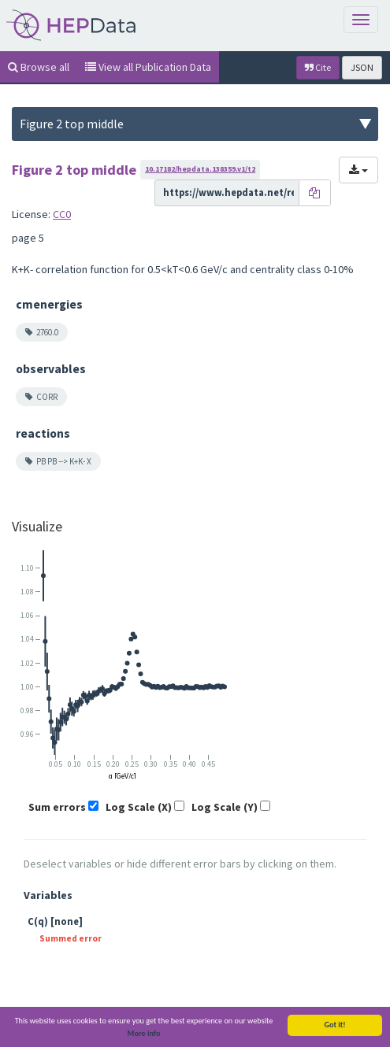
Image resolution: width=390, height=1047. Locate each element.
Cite (318, 67)
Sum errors (57, 807)
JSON (362, 67)
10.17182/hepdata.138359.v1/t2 (200, 169)
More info (144, 1035)
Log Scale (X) (139, 807)
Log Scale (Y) (224, 807)
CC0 (62, 214)
